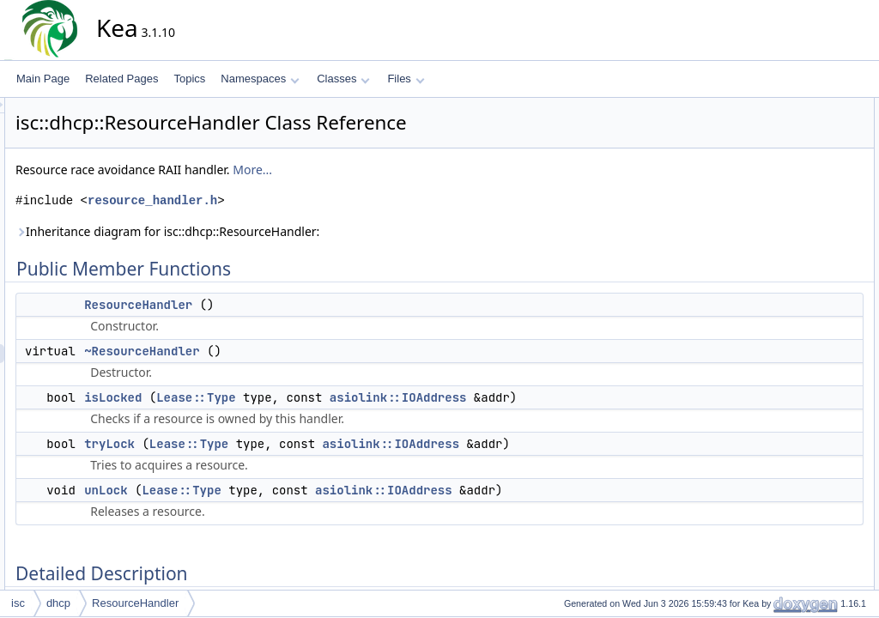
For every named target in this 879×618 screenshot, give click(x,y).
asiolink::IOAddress (552, 397)
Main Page (43, 78)
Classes (343, 78)
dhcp (58, 603)
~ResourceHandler (296, 351)
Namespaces (260, 78)
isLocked (267, 397)
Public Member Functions (806, 107)
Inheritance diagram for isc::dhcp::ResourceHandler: (322, 231)
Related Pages (121, 78)
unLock (260, 490)
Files (405, 78)
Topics (189, 78)
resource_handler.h (307, 200)
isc (18, 603)
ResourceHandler (293, 304)
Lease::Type (350, 397)
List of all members (791, 372)
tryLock (264, 443)
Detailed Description (794, 221)
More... (407, 169)
